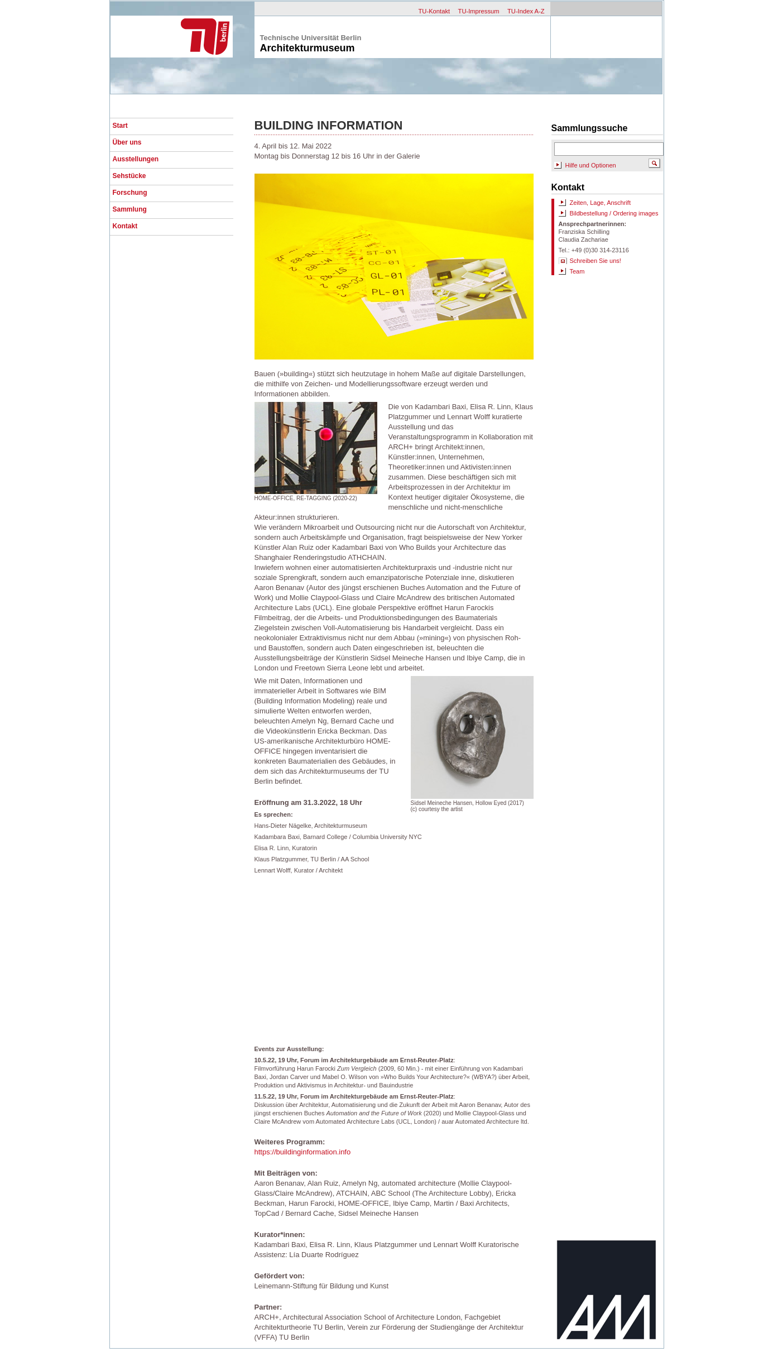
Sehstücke (129, 176)
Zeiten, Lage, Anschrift (600, 202)
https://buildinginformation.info (303, 1152)
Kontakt (125, 226)
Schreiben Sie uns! (595, 260)
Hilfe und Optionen (590, 165)
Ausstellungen (136, 159)
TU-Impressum (479, 11)
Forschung (130, 192)
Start (120, 126)
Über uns (127, 142)
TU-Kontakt (434, 11)
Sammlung (130, 209)
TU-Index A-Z (526, 11)
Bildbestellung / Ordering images (614, 213)
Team (577, 271)
